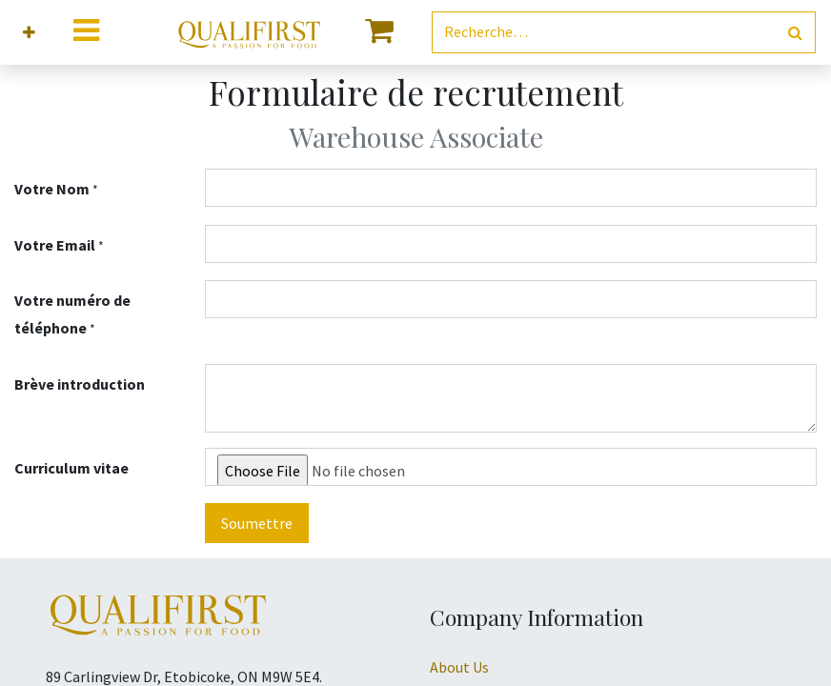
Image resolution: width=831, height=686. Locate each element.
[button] (29, 32)
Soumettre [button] (257, 523)
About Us (459, 666)
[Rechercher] (795, 32)
